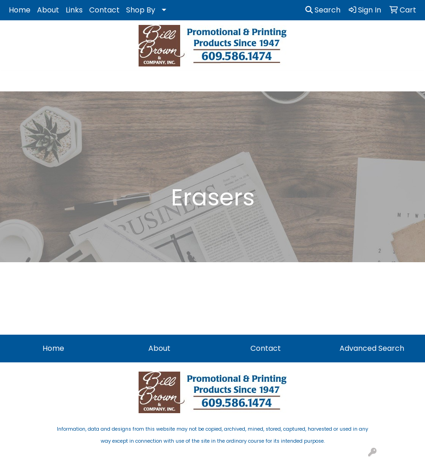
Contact (104, 10)
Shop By (140, 10)
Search (322, 10)
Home (19, 10)
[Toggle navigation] (14, 81)
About (48, 10)
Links (74, 10)
